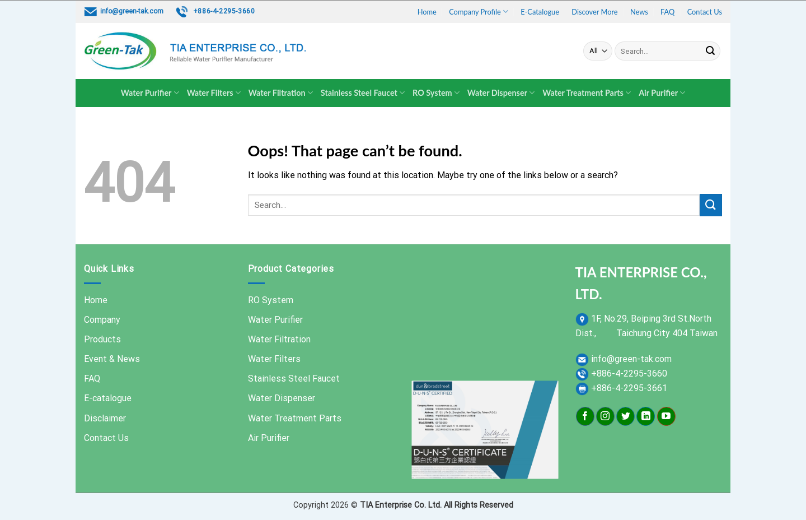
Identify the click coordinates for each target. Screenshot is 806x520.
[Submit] (710, 51)
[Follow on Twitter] (625, 416)
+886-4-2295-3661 (629, 388)
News (639, 11)
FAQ (667, 11)
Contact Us (704, 11)
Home (427, 11)
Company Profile (478, 11)
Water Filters (214, 92)
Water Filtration (281, 92)
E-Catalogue (540, 11)
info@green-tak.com (131, 11)
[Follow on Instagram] (605, 416)
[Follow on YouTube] (666, 416)
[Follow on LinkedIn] (645, 416)
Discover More (594, 11)
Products (102, 339)
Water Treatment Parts (586, 92)
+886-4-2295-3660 (224, 11)
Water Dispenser (501, 92)
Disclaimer (105, 418)
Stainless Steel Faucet (363, 92)
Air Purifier (662, 92)
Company (102, 319)
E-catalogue (108, 398)
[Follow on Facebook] (585, 416)
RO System (436, 92)
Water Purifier (150, 92)
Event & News (112, 359)
